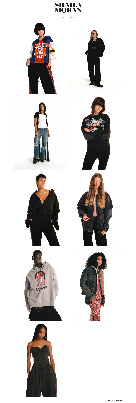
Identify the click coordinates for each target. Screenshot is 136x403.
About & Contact (68, 17)
